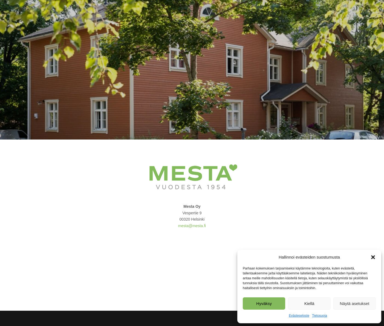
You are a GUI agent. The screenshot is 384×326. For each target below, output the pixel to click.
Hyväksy (264, 303)
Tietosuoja (319, 316)
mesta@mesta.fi (192, 226)
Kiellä (309, 303)
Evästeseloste (299, 316)
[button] (373, 257)
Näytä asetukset (354, 303)
